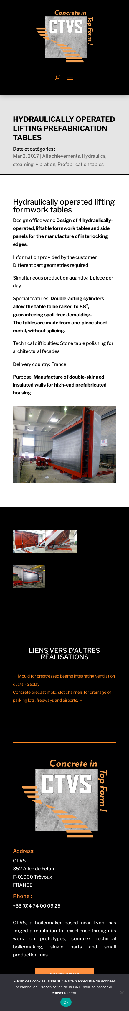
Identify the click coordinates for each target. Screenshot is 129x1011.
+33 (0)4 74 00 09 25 (37, 906)
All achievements (61, 156)
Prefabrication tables (80, 164)
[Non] (122, 992)
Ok (65, 1002)
